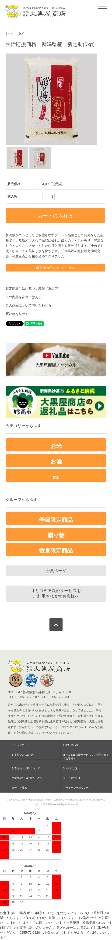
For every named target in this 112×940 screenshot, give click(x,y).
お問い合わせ (70, 744)
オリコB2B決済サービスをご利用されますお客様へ (56, 593)
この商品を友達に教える (24, 297)
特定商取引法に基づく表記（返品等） (33, 288)
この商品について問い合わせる (28, 305)
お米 (21, 33)
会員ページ (56, 570)
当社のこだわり (72, 768)
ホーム (9, 33)
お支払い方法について (24, 754)
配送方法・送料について (26, 768)
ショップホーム (21, 744)
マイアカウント (72, 777)
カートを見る (19, 787)
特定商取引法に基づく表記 (27, 777)
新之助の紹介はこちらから (55, 268)
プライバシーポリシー (76, 787)
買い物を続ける (17, 314)
